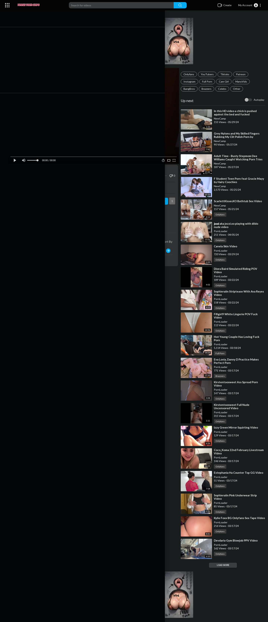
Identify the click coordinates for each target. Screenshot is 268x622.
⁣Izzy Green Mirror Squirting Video (239, 427)
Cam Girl (227, 81)
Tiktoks (227, 74)
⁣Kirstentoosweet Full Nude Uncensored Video (234, 406)
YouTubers (210, 74)
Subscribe (160, 196)
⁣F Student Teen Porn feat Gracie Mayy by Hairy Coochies (238, 180)
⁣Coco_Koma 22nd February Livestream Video (234, 451)
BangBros (192, 88)
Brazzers (209, 88)
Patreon (243, 74)
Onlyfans (191, 74)
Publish (166, 246)
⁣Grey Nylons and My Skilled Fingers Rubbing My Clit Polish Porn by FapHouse (239, 137)
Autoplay (259, 99)
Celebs (225, 88)
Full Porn (210, 81)
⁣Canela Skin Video (228, 246)
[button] (249, 5)
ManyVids (244, 81)
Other (239, 88)
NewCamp (223, 118)
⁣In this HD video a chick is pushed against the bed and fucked (238, 112)
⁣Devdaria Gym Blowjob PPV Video (239, 540)
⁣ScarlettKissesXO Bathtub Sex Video (241, 201)
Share (60, 183)
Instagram (192, 81)
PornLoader (223, 231)
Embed (138, 183)
